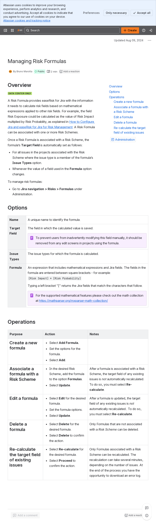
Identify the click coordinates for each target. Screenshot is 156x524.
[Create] (130, 30)
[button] (39, 71)
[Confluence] (20, 30)
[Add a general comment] (25, 515)
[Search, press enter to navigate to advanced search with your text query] (72, 30)
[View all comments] (147, 508)
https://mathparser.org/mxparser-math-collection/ (73, 301)
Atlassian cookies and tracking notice (26, 20)
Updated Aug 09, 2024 (128, 40)
